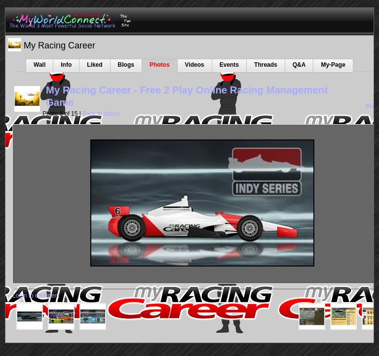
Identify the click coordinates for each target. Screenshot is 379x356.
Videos (194, 64)
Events (229, 64)
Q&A (299, 64)
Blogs (126, 64)
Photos (160, 64)
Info (66, 64)
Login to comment (35, 295)
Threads (265, 64)
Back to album (101, 113)
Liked (94, 64)
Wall (39, 64)
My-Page (333, 64)
